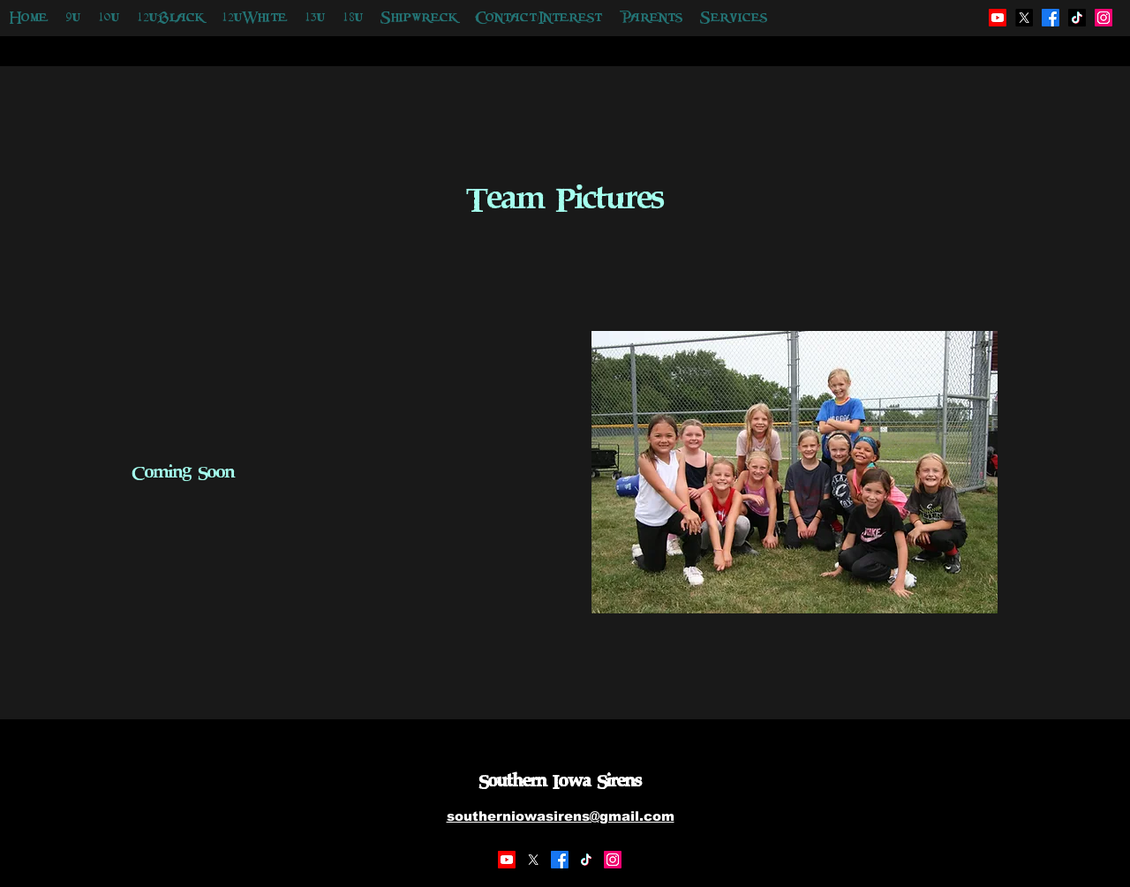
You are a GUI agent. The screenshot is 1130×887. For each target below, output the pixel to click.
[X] (533, 859)
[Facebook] (560, 859)
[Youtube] (507, 859)
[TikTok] (586, 859)
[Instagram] (613, 859)
